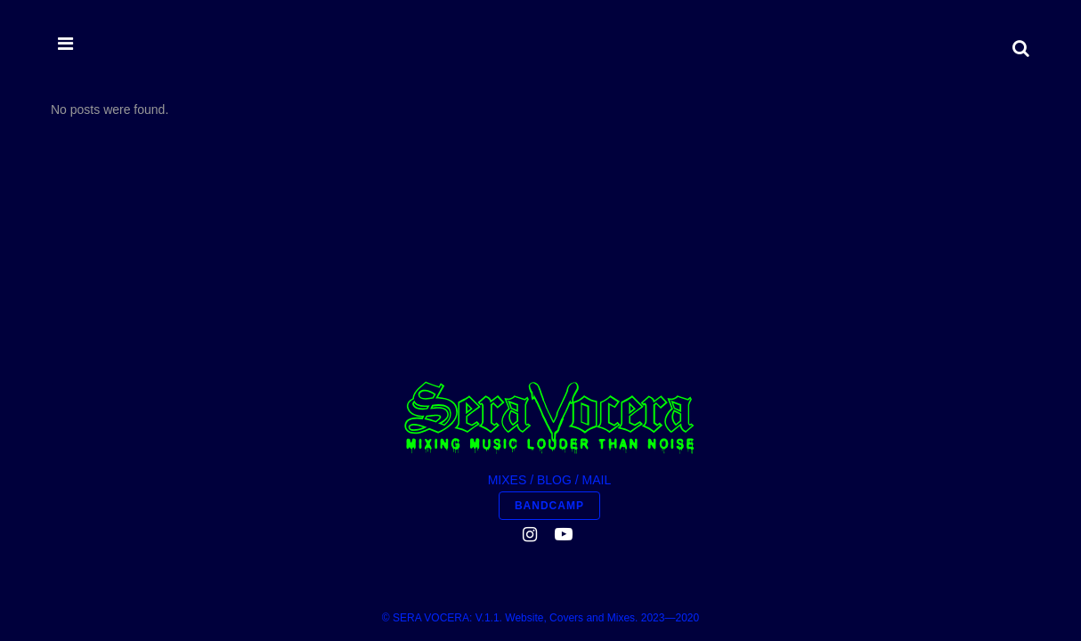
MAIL (597, 296)
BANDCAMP (549, 322)
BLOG (554, 296)
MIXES (507, 296)
